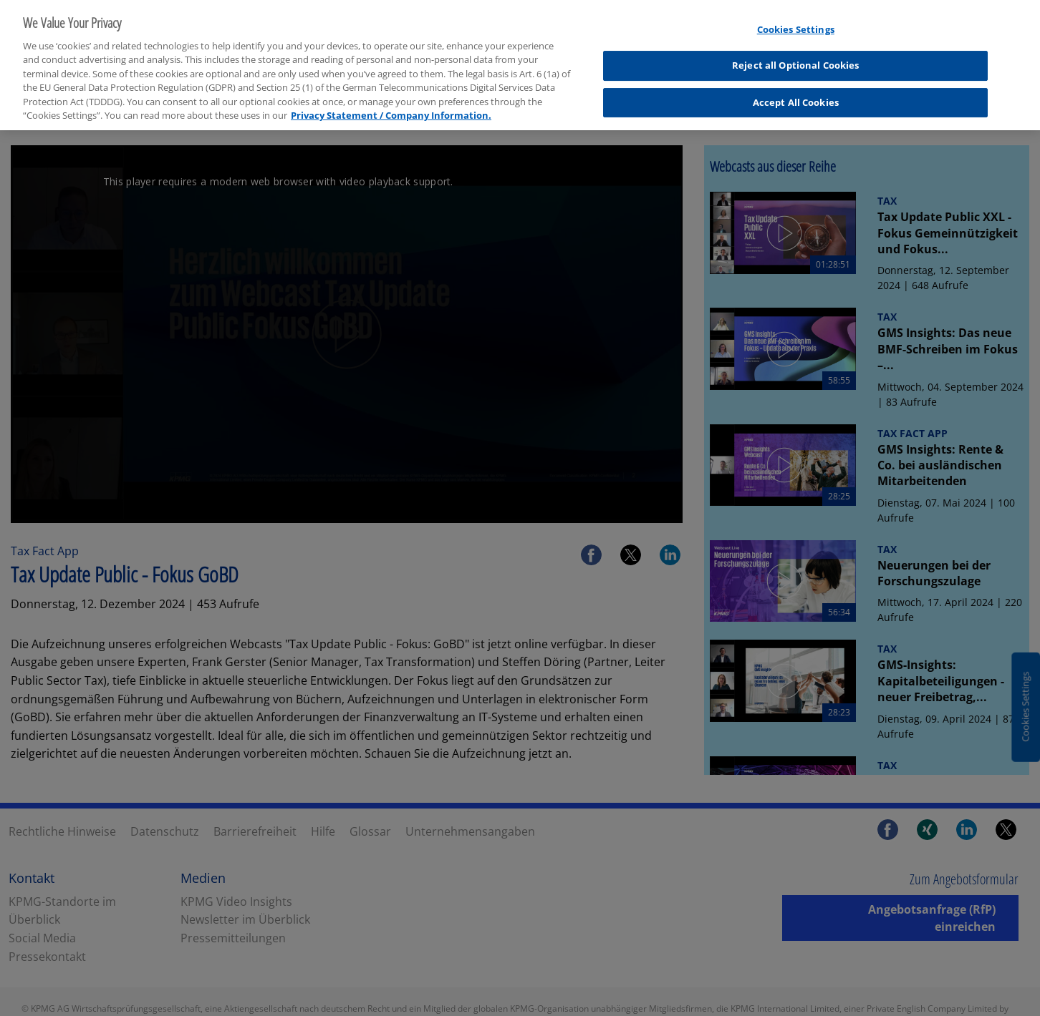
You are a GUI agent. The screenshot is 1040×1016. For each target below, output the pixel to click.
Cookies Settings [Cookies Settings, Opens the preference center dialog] (795, 21)
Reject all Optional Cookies (796, 57)
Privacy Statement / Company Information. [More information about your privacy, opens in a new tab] (391, 107)
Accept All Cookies (796, 94)
